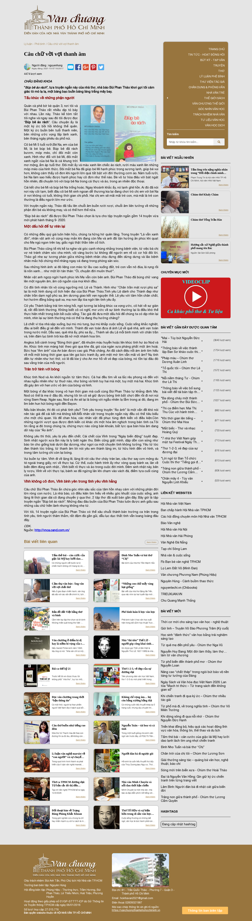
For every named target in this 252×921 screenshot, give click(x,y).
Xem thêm (151, 542)
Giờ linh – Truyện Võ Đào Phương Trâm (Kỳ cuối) (195, 628)
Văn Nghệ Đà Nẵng (174, 542)
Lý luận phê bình (212, 76)
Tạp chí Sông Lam (174, 549)
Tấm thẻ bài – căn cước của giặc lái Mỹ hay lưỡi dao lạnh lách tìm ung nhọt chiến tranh (68, 557)
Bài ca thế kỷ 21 (61, 668)
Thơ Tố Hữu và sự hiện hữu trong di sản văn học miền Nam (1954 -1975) (136, 812)
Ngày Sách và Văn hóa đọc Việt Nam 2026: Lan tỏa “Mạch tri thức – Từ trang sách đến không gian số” (193, 685)
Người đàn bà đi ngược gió (137, 753)
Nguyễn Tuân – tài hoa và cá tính (138, 727)
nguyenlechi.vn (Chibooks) (179, 587)
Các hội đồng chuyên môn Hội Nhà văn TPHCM (193, 516)
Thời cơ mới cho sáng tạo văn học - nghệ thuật (194, 622)
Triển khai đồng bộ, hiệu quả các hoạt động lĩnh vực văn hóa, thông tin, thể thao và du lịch (194, 728)
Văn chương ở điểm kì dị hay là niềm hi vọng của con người (68, 642)
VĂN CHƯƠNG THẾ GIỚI (208, 103)
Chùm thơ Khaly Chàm (204, 194)
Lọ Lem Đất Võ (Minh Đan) (179, 568)
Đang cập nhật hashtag (178, 824)
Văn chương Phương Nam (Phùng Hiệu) (188, 574)
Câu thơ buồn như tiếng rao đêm (68, 727)
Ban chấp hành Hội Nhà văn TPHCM (186, 510)
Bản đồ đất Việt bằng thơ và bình (67, 613)
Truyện (219, 65)
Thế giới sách (214, 98)
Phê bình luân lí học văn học (138, 611)
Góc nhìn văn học (211, 108)
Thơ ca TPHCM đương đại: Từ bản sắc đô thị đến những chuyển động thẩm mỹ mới (68, 784)
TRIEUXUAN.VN (171, 594)
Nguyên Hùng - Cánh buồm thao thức (187, 581)
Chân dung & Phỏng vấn (207, 87)
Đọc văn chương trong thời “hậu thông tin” (68, 699)
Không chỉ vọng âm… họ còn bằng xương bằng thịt (137, 699)
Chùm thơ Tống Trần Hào (206, 219)
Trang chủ (216, 49)
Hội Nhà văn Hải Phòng (177, 536)
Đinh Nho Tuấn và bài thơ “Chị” (137, 557)
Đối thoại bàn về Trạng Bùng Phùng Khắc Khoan (67, 812)
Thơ (221, 70)
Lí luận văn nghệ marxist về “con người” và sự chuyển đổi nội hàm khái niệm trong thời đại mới (68, 755)
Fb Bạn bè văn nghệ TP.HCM (181, 562)
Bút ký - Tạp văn (212, 60)
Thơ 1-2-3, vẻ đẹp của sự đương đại (136, 670)
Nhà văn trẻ (215, 92)
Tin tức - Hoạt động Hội (206, 54)
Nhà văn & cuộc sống (175, 555)
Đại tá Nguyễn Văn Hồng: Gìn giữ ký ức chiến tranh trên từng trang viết (192, 778)
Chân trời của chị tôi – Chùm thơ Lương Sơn (192, 753)
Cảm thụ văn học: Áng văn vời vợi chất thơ (68, 585)
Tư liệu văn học (213, 119)
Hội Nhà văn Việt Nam (176, 503)
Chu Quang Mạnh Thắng (178, 600)
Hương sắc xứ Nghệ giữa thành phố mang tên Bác (209, 246)
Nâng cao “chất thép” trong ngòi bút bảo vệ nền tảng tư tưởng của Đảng (195, 673)
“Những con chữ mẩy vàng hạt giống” (137, 585)
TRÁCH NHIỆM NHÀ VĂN (209, 114)
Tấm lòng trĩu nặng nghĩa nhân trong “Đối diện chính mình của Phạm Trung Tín (209, 171)
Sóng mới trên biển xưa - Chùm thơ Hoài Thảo (194, 770)
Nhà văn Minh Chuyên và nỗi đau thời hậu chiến (137, 784)
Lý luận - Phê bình (34, 43)
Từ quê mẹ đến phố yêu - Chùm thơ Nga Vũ (192, 645)
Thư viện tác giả (212, 81)
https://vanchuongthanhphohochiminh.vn (136, 910)
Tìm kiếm (173, 134)
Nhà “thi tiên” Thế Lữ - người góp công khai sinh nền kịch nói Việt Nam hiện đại (138, 642)
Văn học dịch (215, 125)
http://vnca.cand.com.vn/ (52, 530)
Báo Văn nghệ (170, 523)
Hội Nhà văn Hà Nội (174, 529)
